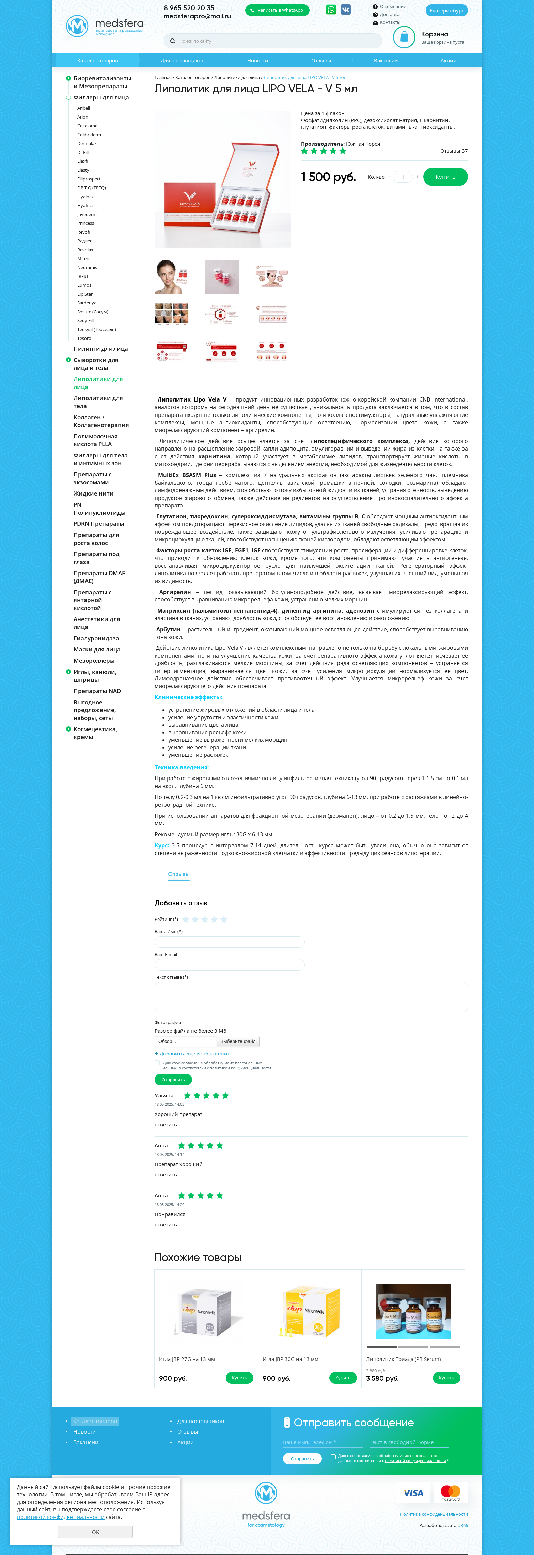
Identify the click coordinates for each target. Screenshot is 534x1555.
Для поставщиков (183, 60)
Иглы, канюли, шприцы (95, 676)
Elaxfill (83, 161)
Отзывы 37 (454, 150)
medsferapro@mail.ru (197, 16)
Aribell (83, 108)
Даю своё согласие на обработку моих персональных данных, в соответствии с (217, 1065)
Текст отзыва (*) (171, 977)
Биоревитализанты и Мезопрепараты (102, 82)
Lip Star (85, 294)
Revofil (84, 232)
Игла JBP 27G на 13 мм (187, 1359)
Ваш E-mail (166, 954)
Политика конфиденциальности (434, 1514)
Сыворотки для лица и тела (96, 364)
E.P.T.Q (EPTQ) (91, 188)
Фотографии (168, 1022)
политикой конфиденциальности (240, 1067)
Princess (85, 223)
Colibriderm (89, 134)
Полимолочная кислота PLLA (96, 440)
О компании (393, 6)
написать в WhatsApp (280, 10)
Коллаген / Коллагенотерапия (101, 421)
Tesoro (84, 338)
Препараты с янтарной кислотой (92, 600)
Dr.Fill (83, 152)
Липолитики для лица (98, 383)
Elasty (83, 170)
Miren (83, 258)
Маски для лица (97, 649)
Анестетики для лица (97, 623)
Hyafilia (85, 205)
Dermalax (87, 143)
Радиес (84, 241)
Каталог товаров (97, 60)
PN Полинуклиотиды (100, 508)
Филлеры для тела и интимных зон (101, 459)
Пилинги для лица (101, 348)
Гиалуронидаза (96, 638)
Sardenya (86, 303)
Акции (449, 60)
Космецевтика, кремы (95, 733)
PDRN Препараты (99, 524)
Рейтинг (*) (166, 919)
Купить (446, 176)
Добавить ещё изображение (195, 1053)
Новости (257, 60)
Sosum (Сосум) (92, 312)
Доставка (389, 14)
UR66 (462, 1526)
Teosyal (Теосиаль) (96, 329)
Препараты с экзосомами (92, 478)
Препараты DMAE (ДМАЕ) (99, 577)
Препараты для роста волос (96, 539)
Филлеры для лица (101, 97)
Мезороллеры (94, 660)
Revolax (85, 250)
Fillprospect (89, 179)
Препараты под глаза (97, 558)
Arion (82, 117)
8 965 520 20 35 (189, 8)
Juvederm (87, 214)
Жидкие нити (94, 493)
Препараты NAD (97, 691)
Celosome (87, 126)
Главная (163, 77)
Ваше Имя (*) (169, 931)
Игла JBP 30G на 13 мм (269, 1359)
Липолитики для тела (98, 402)
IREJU (82, 276)
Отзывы (321, 60)
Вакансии (386, 60)
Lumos (84, 285)
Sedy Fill (85, 320)
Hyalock (85, 196)
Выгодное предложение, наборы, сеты (95, 710)
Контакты (390, 22)
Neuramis (87, 267)
